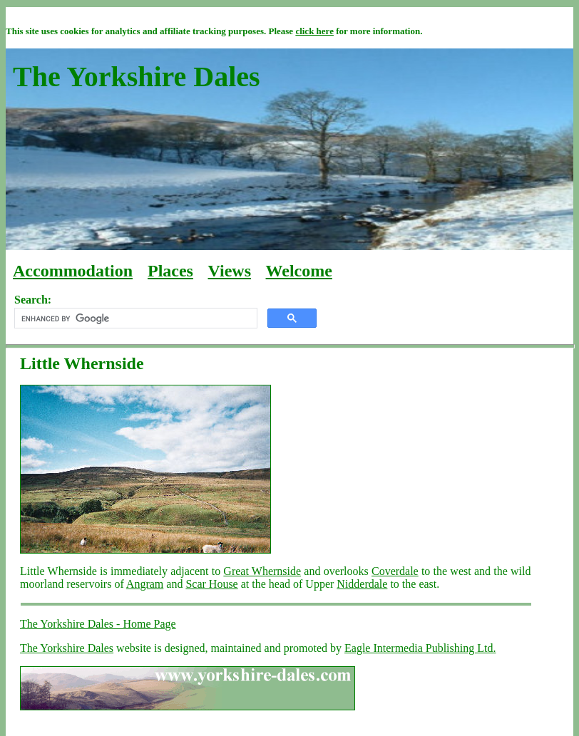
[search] (134, 318)
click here (314, 31)
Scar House (211, 584)
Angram (144, 584)
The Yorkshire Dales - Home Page (98, 624)
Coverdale (395, 571)
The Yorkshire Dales (66, 648)
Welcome (299, 270)
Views (229, 270)
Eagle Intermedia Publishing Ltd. (420, 648)
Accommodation (73, 270)
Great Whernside (262, 571)
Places (170, 270)
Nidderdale (362, 584)
